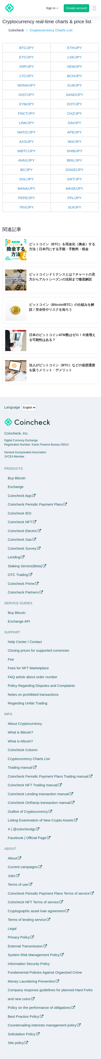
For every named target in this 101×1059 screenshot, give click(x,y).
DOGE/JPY (75, 169)
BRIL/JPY (74, 160)
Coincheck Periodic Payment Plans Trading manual (48, 776)
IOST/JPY (26, 94)
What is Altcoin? (20, 741)
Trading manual (20, 767)
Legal (12, 928)
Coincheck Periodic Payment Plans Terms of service (49, 893)
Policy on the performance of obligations (39, 1008)
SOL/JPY (26, 179)
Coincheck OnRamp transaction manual (39, 803)
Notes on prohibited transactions (33, 694)
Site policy (16, 1043)
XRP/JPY (26, 66)
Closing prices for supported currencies (38, 650)
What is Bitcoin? (20, 732)
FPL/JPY (74, 198)
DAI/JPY (74, 123)
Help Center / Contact (25, 642)
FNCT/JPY (26, 113)
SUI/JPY (74, 207)
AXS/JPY (26, 141)
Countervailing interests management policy (42, 1025)
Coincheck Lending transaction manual (38, 794)
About (12, 858)
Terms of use (18, 884)
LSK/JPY (74, 57)
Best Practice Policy (23, 1016)
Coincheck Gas (20, 539)
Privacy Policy (19, 937)
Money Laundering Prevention (31, 981)
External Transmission (25, 946)
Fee (11, 659)
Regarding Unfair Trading (27, 703)
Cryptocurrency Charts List (29, 759)
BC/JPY (26, 169)
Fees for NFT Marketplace (28, 668)
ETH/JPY (74, 47)
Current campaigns (23, 867)
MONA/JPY (26, 85)
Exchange (16, 487)
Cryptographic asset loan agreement (36, 911)
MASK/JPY (74, 188)
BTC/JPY (26, 47)
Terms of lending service (27, 920)
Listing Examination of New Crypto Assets (40, 820)
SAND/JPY (74, 94)
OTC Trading (18, 575)
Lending (14, 557)
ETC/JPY (26, 57)
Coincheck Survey (22, 548)
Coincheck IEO (19, 513)
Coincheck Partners (23, 592)
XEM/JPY (74, 66)
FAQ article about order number (32, 677)
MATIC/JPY (26, 132)
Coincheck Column (23, 750)
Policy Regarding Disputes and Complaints (41, 686)
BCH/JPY (74, 76)
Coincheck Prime (21, 584)
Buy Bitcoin (16, 478)
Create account (76, 8)
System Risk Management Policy (33, 955)
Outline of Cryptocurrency (28, 811)
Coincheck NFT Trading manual (33, 785)
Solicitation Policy (21, 1034)
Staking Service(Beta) (25, 566)
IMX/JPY (74, 141)
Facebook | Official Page (27, 838)
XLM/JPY (74, 85)
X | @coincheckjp (21, 829)
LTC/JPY (27, 76)
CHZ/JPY (74, 113)
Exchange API (19, 621)
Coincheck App (19, 496)
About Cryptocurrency (25, 724)
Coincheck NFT (20, 522)
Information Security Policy (29, 964)
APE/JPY (74, 132)
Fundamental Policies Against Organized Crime (45, 972)
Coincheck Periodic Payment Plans (35, 504)
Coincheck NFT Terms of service (33, 902)
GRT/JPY (74, 179)
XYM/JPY (26, 104)
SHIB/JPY (74, 151)
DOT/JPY (74, 104)
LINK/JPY (26, 123)
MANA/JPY (26, 188)
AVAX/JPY (26, 160)
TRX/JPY (26, 207)
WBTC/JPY (26, 151)
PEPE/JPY (26, 198)
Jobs (11, 876)
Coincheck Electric (22, 531)
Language (12, 407)
